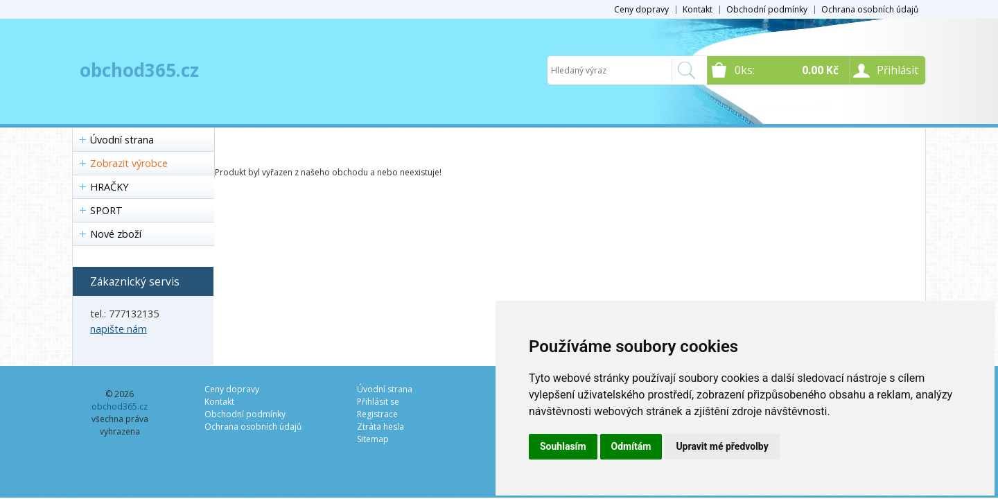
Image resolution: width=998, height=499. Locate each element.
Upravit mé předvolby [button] (722, 446)
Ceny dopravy (641, 9)
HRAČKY (109, 186)
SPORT (106, 210)
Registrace (377, 414)
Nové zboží (115, 233)
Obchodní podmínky (766, 9)
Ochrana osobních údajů (869, 9)
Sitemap (373, 439)
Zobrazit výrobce (129, 163)
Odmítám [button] (631, 446)
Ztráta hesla (380, 426)
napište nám (118, 328)
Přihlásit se (378, 402)
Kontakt (697, 9)
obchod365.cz (139, 70)
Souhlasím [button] (563, 446)
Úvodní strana (122, 139)
